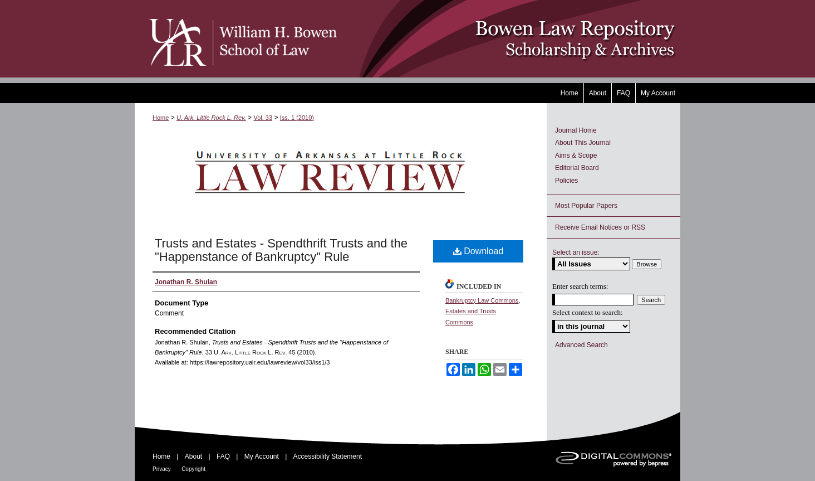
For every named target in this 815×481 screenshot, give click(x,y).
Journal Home (576, 130)
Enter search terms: (580, 286)
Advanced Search (581, 345)
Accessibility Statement (327, 456)
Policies (566, 180)
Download (478, 251)
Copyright (193, 469)
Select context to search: (587, 312)
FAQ (223, 456)
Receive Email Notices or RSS (600, 227)
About (193, 456)
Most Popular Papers (586, 206)
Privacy (162, 469)
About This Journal (583, 143)
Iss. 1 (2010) (297, 117)
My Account (261, 456)
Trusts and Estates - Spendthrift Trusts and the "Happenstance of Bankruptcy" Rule (281, 250)
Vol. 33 (262, 117)
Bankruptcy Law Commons (481, 300)
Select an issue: (576, 252)
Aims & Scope (576, 155)
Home (161, 117)
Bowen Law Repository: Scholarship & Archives (509, 38)
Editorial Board (577, 168)
